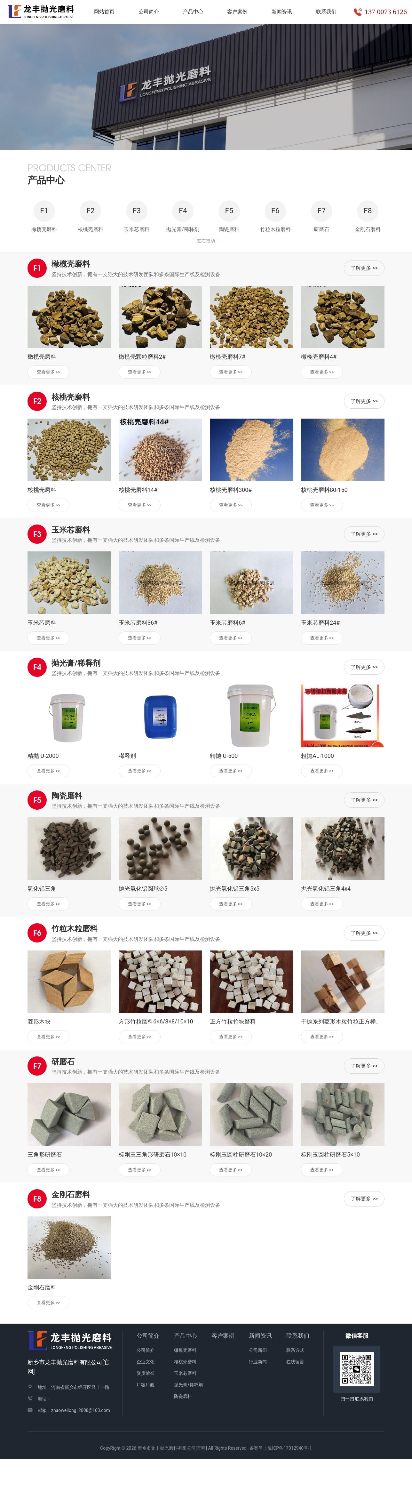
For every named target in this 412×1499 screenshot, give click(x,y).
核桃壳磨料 (185, 1401)
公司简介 (148, 1375)
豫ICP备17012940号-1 (289, 1487)
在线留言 (295, 1401)
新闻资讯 (260, 1375)
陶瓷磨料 (183, 1436)
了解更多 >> (364, 305)
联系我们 (297, 1375)
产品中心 (185, 1375)
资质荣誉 (145, 1412)
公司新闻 (258, 1389)
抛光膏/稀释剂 (188, 1424)
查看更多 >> (49, 408)
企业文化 (145, 1401)
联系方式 (295, 1389)
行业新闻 (258, 1401)
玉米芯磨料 (185, 1412)
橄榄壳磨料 (185, 1389)
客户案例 (222, 1375)
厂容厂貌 (145, 1424)
